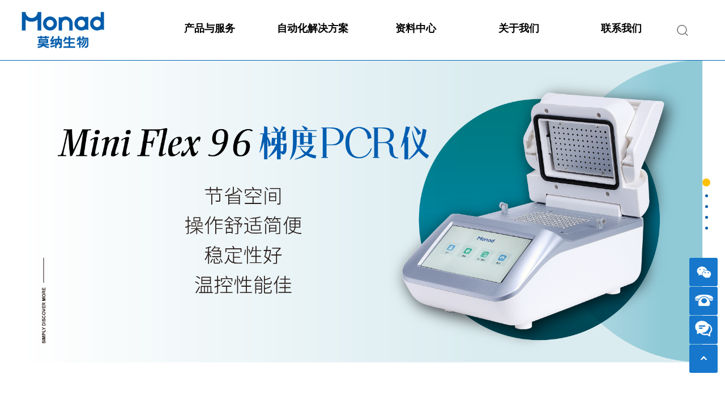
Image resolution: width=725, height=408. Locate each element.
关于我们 (518, 28)
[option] (362, 230)
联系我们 (621, 28)
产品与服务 (209, 28)
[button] (706, 182)
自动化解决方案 (312, 28)
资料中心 (415, 28)
